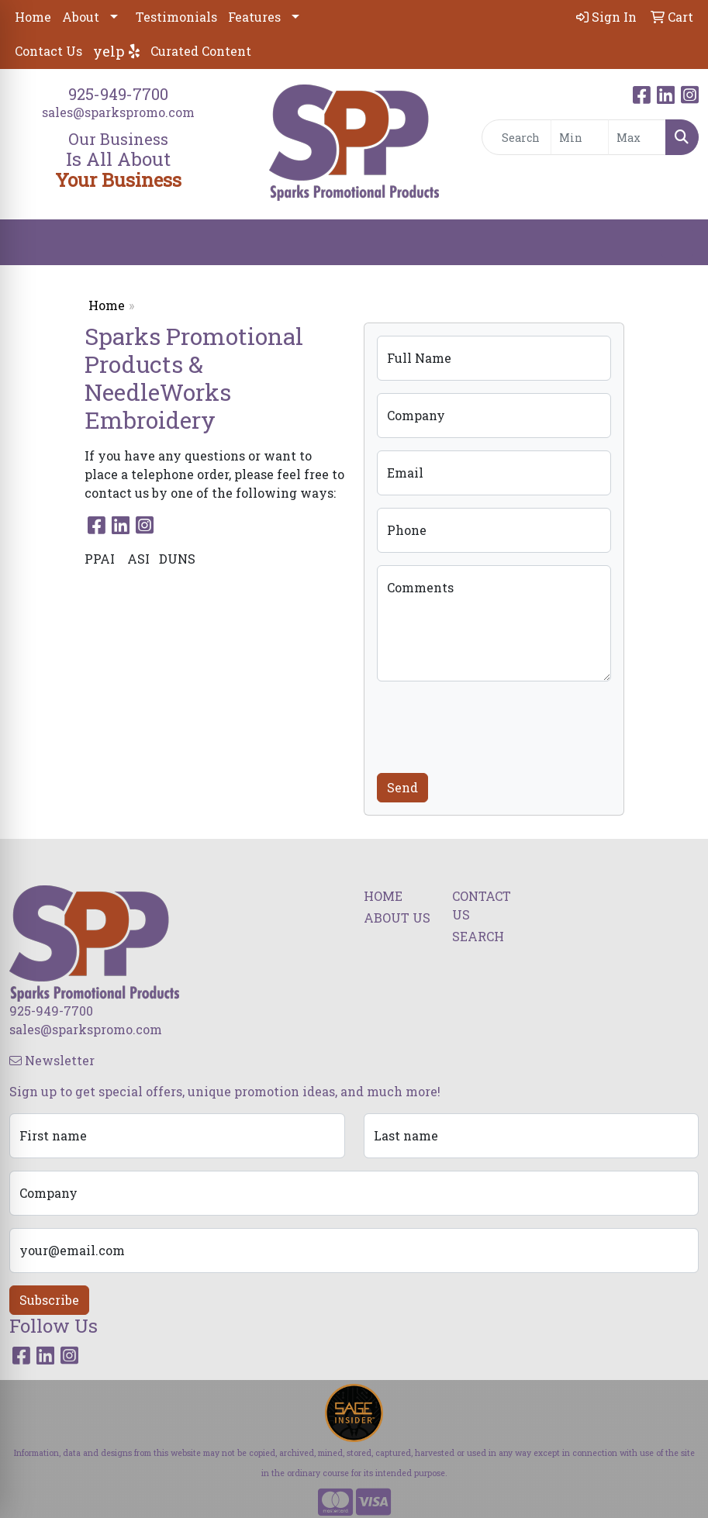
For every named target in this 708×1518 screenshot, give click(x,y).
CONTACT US (481, 905)
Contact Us (48, 51)
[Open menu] (676, 242)
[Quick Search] (516, 137)
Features (254, 17)
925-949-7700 (118, 94)
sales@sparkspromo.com (118, 112)
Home (33, 17)
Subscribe (49, 1300)
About (80, 17)
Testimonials (176, 17)
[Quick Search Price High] (637, 137)
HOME (383, 896)
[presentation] (495, 724)
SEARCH (478, 936)
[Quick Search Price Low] (580, 137)
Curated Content (200, 51)
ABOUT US (397, 917)
